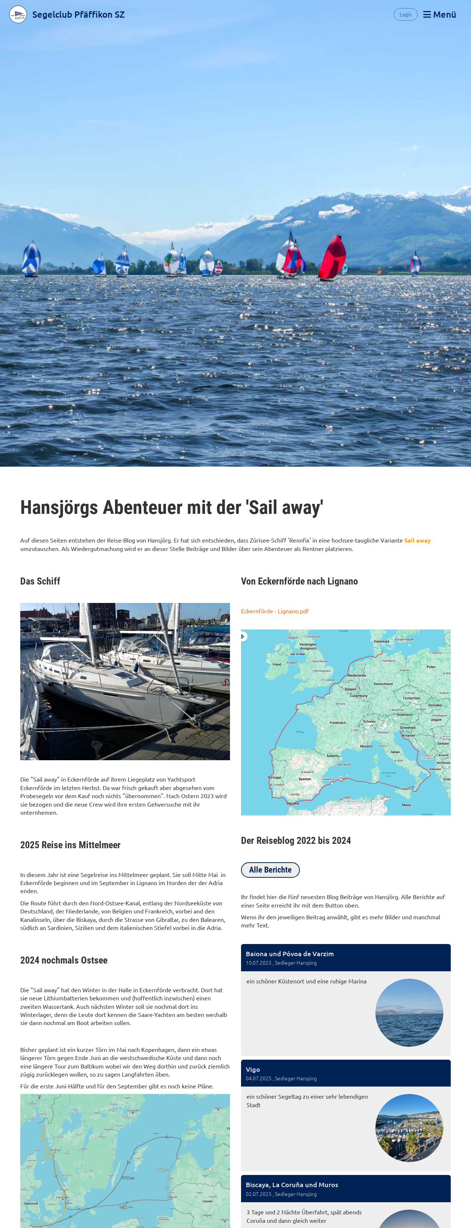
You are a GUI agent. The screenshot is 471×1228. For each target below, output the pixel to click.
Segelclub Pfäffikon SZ (78, 14)
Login (406, 14)
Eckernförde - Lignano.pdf (275, 610)
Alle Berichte (270, 869)
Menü (439, 14)
